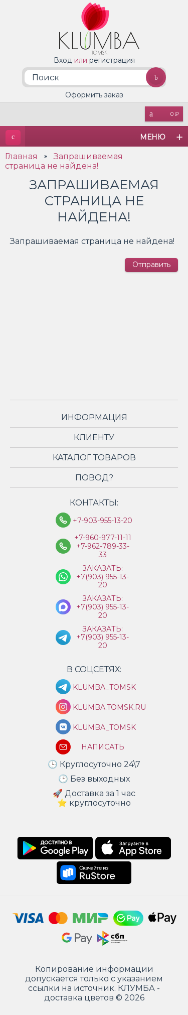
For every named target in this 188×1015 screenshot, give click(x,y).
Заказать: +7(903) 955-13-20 (102, 580)
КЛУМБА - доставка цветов (12, 140)
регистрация (112, 60)
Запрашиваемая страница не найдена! (64, 165)
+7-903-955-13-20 (102, 525)
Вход (63, 60)
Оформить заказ (94, 98)
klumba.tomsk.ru (103, 711)
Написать (102, 750)
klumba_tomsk (103, 731)
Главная (21, 160)
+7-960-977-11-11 (102, 542)
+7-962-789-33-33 (102, 554)
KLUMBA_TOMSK (103, 691)
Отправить (151, 268)
